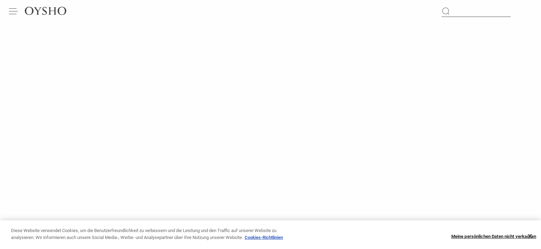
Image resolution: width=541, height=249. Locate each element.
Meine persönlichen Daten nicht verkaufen (493, 239)
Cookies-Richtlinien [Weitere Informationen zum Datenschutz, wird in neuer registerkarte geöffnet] (264, 240)
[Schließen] (530, 239)
